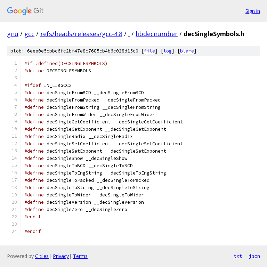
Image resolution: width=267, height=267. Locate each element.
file (149, 51)
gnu (12, 34)
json (254, 256)
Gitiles (42, 256)
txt (238, 256)
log (167, 51)
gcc (29, 34)
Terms (80, 256)
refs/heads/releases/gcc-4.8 (81, 34)
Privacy (61, 256)
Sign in (252, 11)
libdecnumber (157, 34)
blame (187, 51)
